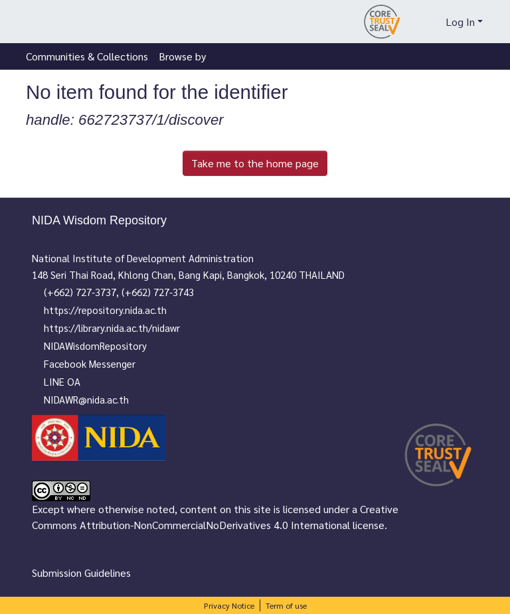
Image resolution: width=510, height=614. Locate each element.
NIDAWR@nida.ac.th (92, 399)
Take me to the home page (255, 163)
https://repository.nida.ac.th (111, 309)
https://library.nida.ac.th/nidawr (118, 327)
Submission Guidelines (81, 572)
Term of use (286, 605)
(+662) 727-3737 (86, 291)
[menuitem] (432, 22)
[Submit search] (412, 22)
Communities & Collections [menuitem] (87, 56)
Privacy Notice (229, 605)
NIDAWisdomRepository (101, 345)
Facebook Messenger (96, 363)
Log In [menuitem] (460, 22)
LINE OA (68, 381)
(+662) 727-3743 (164, 291)
